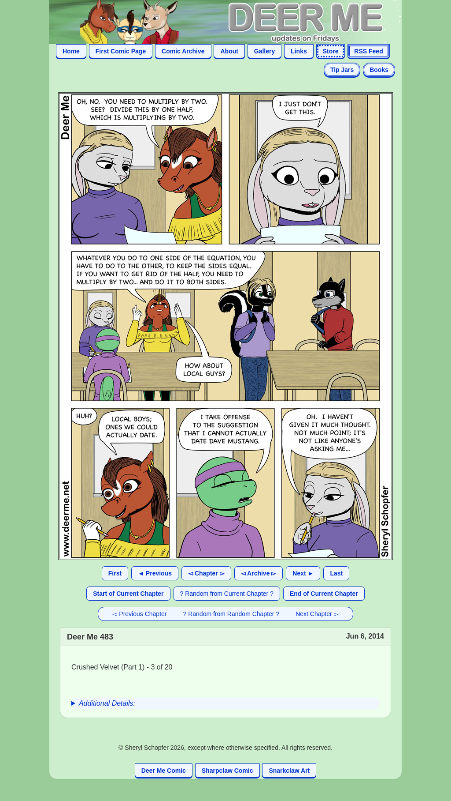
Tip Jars (342, 69)
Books (379, 69)
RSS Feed (368, 51)
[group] (225, 703)
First (115, 573)
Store (331, 51)
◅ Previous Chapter (139, 613)
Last (336, 573)
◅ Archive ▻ (259, 573)
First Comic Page (121, 51)
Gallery (264, 51)
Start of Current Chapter (128, 593)
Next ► (303, 573)
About (229, 51)
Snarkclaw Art (289, 770)
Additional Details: (107, 703)
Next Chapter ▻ (317, 613)
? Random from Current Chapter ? (227, 593)
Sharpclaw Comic (227, 770)
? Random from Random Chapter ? (231, 613)
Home (71, 51)
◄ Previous (155, 573)
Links (299, 51)
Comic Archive (183, 51)
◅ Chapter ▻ (206, 573)
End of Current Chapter (324, 593)
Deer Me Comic (163, 770)
